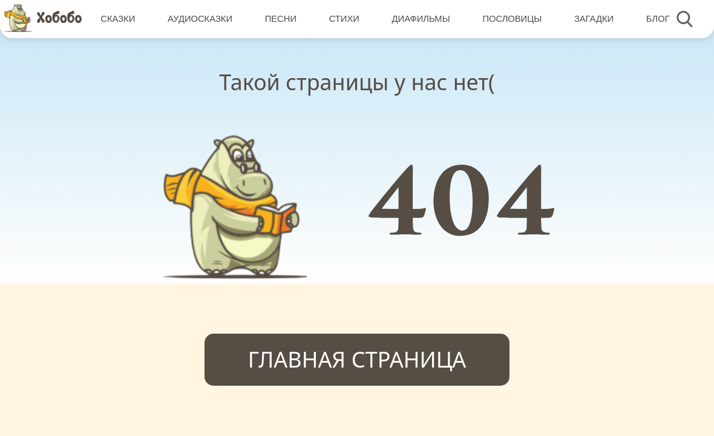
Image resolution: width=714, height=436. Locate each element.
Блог (658, 19)
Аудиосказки (200, 19)
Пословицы (512, 19)
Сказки (117, 19)
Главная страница (357, 359)
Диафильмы (421, 19)
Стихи (344, 19)
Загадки (594, 19)
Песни (280, 19)
